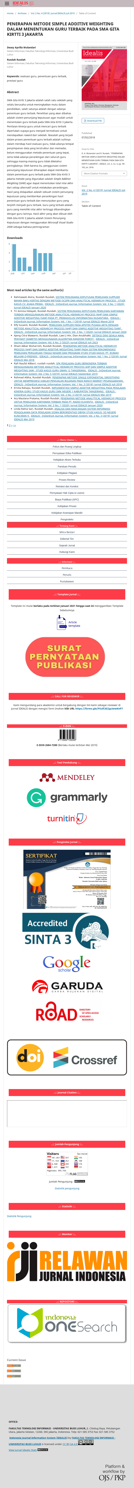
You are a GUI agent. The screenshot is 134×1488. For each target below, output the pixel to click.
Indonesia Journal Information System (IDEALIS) (38, 1437)
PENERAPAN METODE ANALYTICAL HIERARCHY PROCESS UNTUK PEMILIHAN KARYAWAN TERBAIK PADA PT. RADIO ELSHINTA (70, 400)
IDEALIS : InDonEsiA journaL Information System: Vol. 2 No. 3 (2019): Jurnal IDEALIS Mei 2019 (65, 393)
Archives (22, 13)
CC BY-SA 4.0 (70, 1444)
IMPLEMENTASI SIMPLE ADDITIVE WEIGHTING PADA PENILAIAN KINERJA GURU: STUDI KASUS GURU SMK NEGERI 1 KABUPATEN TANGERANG (70, 389)
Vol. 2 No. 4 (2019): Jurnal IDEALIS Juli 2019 (53, 13)
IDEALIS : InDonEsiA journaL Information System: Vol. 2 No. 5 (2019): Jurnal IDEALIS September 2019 (67, 372)
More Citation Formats (96, 173)
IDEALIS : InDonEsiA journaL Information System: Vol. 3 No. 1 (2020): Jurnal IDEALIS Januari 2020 (70, 332)
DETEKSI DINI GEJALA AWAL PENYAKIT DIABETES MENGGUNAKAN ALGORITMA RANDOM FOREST (69, 337)
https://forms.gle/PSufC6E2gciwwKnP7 (99, 708)
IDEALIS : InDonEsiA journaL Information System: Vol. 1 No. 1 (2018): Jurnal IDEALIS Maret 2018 (67, 319)
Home (10, 13)
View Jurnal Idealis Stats (23, 1450)
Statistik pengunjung (67, 1188)
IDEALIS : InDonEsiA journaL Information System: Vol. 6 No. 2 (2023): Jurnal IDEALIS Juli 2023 (66, 340)
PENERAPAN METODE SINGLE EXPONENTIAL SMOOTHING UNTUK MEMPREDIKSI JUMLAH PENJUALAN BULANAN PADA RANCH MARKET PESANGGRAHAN (69, 379)
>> (14, 425)
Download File (94, 120)
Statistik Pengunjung (19, 1216)
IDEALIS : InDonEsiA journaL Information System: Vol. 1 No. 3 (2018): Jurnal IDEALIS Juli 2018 (68, 384)
